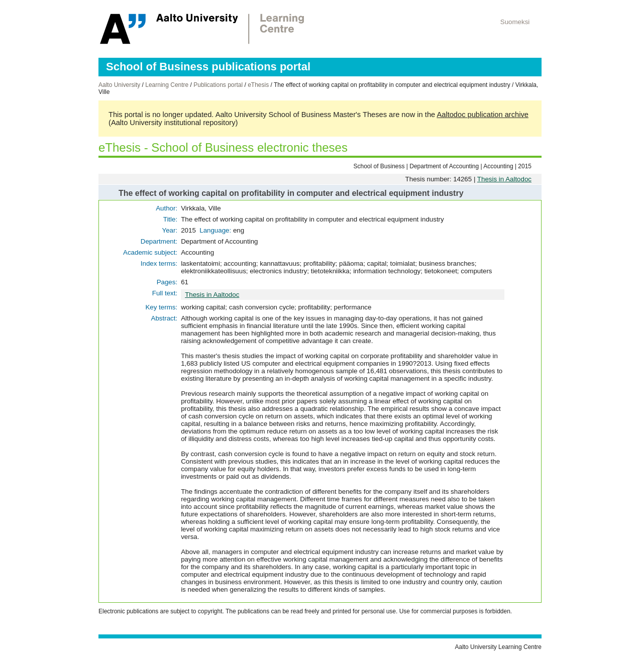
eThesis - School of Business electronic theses (223, 147)
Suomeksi (515, 22)
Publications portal (218, 84)
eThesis (258, 84)
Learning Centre (166, 84)
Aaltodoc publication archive (482, 115)
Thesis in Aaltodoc (504, 179)
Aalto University (119, 84)
